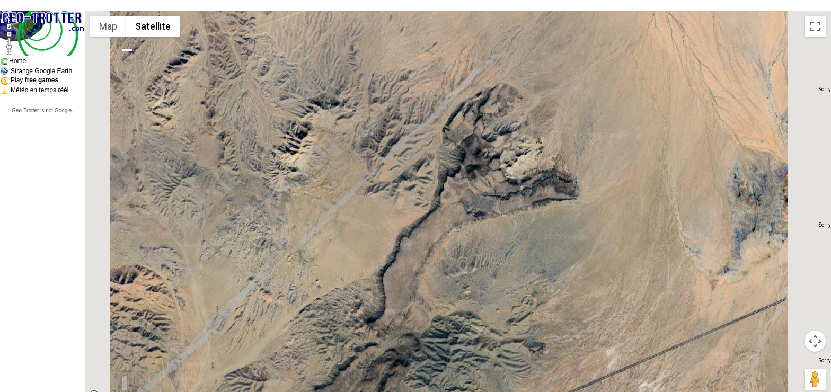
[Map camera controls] (815, 341)
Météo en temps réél (39, 90)
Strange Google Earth (41, 71)
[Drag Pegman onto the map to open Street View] (815, 379)
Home (17, 61)
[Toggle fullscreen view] (815, 26)
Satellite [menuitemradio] (153, 26)
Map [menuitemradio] (108, 26)
